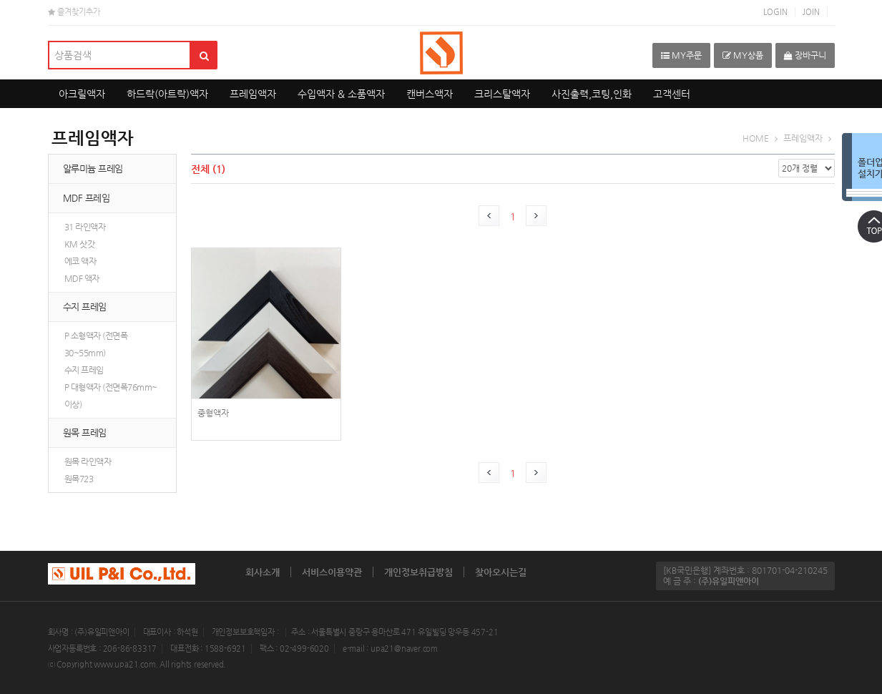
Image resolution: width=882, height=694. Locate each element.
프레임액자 (253, 93)
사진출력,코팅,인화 (592, 93)
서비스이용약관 (332, 572)
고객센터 (671, 93)
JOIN (811, 11)
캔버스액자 (429, 93)
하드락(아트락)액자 (167, 93)
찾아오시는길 (500, 572)
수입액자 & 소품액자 (341, 93)
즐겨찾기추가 (74, 11)
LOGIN (775, 11)
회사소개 (262, 572)
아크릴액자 (82, 93)
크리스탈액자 (502, 93)
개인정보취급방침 (418, 572)
